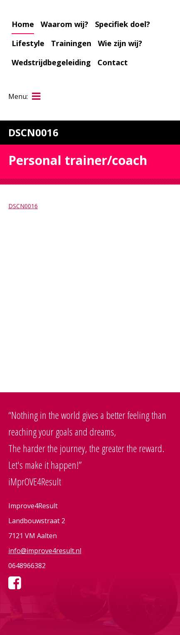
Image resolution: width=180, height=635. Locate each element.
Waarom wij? (64, 24)
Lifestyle (28, 43)
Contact (112, 62)
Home (23, 24)
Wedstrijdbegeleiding (51, 62)
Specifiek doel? (122, 24)
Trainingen (71, 43)
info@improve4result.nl (44, 550)
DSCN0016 (23, 206)
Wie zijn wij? (120, 43)
